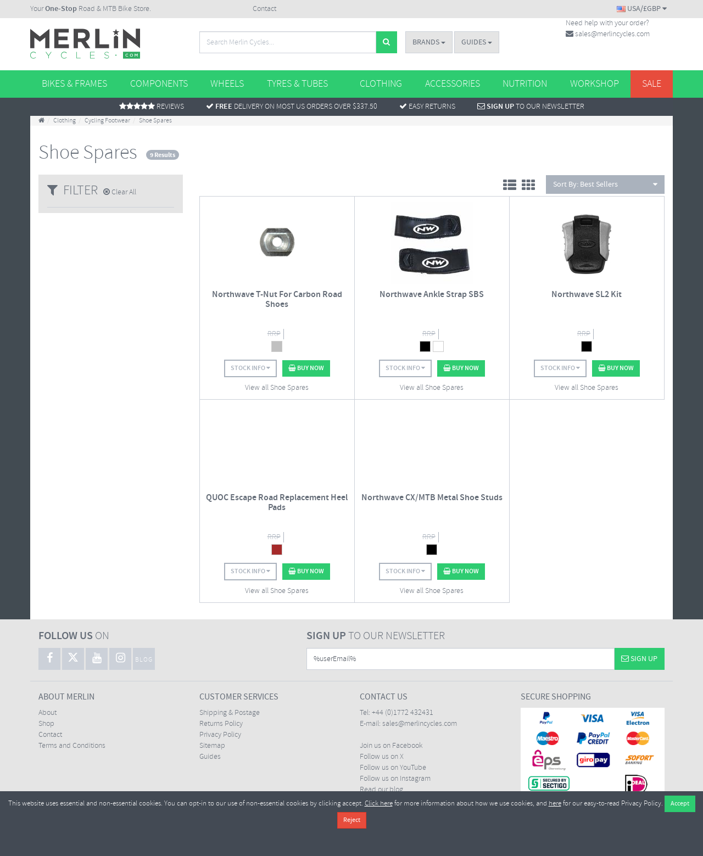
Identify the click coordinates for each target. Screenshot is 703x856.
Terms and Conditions (71, 746)
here (555, 803)
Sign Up (639, 659)
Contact (264, 9)
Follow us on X (382, 757)
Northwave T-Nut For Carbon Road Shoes (277, 299)
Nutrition (525, 84)
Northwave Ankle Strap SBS (432, 294)
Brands (428, 42)
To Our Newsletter (530, 107)
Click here (379, 803)
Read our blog (381, 790)
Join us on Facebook (391, 746)
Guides (476, 42)
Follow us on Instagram (395, 779)
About (47, 713)
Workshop (594, 84)
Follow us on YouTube (393, 768)
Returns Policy (221, 724)
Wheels (227, 84)
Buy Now (306, 368)
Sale (651, 84)
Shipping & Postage (229, 713)
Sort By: (605, 184)
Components (159, 84)
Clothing (381, 84)
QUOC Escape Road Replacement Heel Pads (277, 502)
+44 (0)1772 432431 (402, 713)
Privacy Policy (220, 735)
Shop (46, 724)
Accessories (452, 84)
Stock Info (250, 368)
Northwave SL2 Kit (586, 294)
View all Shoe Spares (277, 388)
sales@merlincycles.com (608, 34)
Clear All (119, 192)
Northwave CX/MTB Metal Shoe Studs (432, 497)
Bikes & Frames (74, 84)
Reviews (151, 107)
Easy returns (427, 107)
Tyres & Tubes (297, 84)
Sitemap (212, 746)
